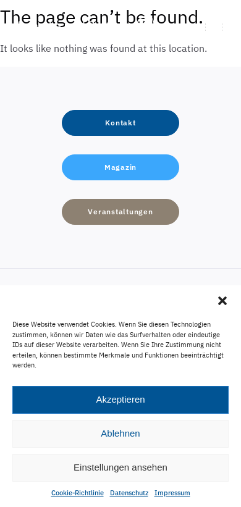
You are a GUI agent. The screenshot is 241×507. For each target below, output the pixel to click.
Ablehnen (120, 433)
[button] (222, 301)
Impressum (172, 492)
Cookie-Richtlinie (77, 492)
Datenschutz (129, 492)
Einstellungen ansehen (120, 467)
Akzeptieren (120, 399)
